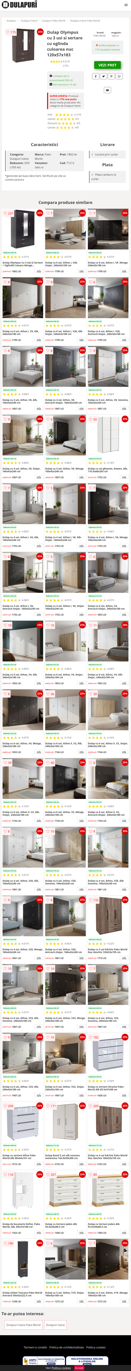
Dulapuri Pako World (53, 20)
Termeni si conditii (35, 1347)
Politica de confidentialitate (66, 1347)
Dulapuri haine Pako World (85, 20)
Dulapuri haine (29, 20)
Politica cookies (96, 1347)
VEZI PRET (107, 64)
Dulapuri (11, 20)
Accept (79, 1368)
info (39, 271)
